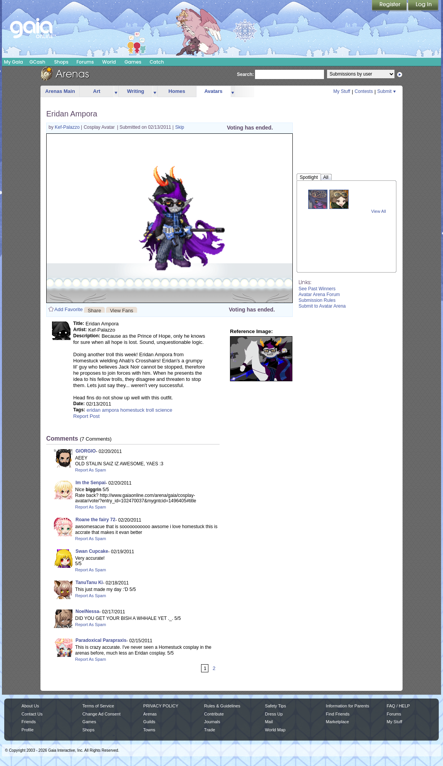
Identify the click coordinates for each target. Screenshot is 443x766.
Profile (28, 729)
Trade (209, 729)
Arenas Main (60, 91)
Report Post (86, 416)
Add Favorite (68, 309)
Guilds (149, 721)
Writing (135, 91)
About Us (30, 706)
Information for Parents (347, 706)
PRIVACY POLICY (160, 706)
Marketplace (337, 721)
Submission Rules (317, 300)
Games (132, 62)
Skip (179, 127)
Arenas (150, 714)
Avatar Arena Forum (319, 294)
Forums (85, 62)
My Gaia (13, 62)
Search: (245, 74)
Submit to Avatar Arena (322, 306)
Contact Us (32, 714)
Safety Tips (275, 706)
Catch (157, 62)
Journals (212, 721)
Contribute (214, 714)
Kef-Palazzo (68, 127)
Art (97, 91)
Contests (364, 91)
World (109, 62)
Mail (269, 721)
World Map (275, 729)
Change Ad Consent (101, 714)
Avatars (213, 91)
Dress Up (274, 714)
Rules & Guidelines (222, 706)
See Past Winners (317, 288)
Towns (149, 729)
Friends (29, 721)
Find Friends (337, 714)
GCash (37, 62)
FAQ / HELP (398, 706)
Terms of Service (98, 706)
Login (423, 6)
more (116, 91)
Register (390, 6)
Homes (176, 91)
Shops (61, 62)
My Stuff (341, 91)
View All (378, 211)
